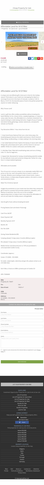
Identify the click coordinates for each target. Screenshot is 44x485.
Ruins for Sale (22, 405)
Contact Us (27, 469)
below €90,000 (22, 439)
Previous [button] (1, 41)
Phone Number (22, 326)
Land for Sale (22, 410)
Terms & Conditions (17, 471)
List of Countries (22, 395)
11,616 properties (14, 10)
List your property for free (22, 384)
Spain (22, 451)
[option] (22, 42)
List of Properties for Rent (22, 401)
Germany (22, 461)
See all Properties (22, 22)
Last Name (22, 320)
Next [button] (42, 41)
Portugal (22, 457)
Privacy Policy (22, 472)
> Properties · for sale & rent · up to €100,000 (14, 29)
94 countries (31, 10)
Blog (6, 469)
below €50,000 (22, 430)
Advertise (36, 469)
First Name (22, 314)
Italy (22, 453)
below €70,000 (22, 435)
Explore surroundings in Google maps (21, 67)
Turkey (22, 455)
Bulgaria (22, 449)
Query (22, 342)
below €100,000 (22, 441)
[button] (29, 58)
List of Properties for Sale (22, 399)
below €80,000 (22, 437)
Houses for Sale (22, 403)
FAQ (12, 469)
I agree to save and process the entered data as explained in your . (21, 350)
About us (18, 469)
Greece (22, 459)
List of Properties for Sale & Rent (22, 397)
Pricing (6, 471)
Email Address (22, 332)
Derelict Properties (21, 407)
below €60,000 (22, 432)
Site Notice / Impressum (33, 471)
